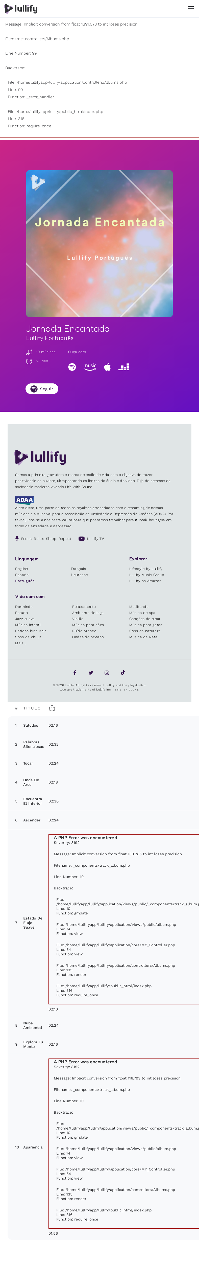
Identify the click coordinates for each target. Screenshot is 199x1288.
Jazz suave (25, 619)
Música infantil (28, 625)
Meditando (138, 607)
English (21, 569)
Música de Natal (144, 637)
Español (22, 575)
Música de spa (142, 613)
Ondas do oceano (88, 637)
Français (78, 569)
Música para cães (88, 625)
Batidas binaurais (30, 631)
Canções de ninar (145, 619)
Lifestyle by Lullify (146, 569)
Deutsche (79, 575)
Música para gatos (145, 625)
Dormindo (24, 607)
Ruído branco (84, 631)
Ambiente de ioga (88, 613)
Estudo (21, 613)
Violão (77, 619)
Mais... (20, 643)
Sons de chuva (28, 637)
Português (24, 581)
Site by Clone (127, 689)
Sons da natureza (145, 631)
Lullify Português (50, 337)
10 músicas (41, 352)
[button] (191, 8)
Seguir (47, 389)
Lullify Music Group (146, 575)
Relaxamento (84, 607)
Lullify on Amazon (145, 581)
